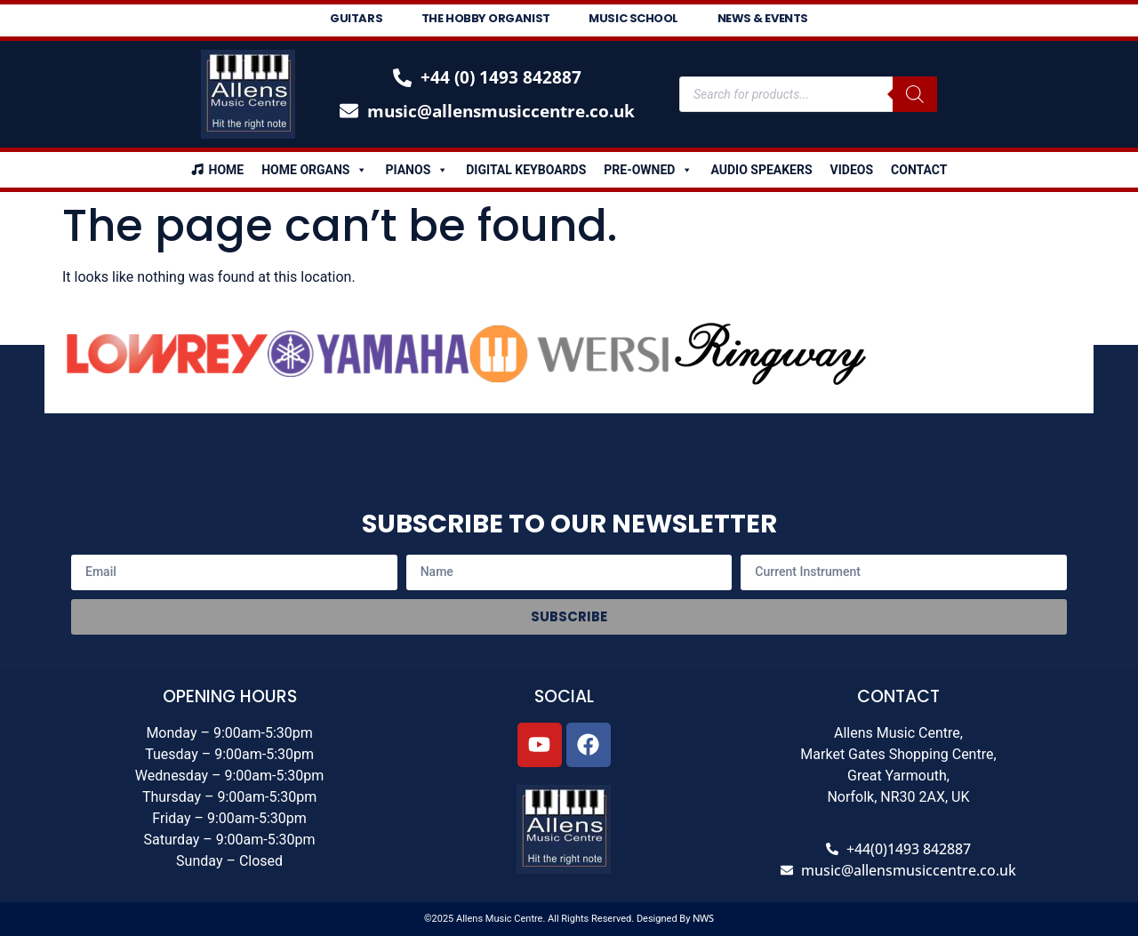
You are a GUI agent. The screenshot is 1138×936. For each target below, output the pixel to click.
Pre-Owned (648, 170)
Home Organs (314, 170)
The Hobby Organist (485, 18)
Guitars (356, 18)
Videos (852, 170)
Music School (634, 18)
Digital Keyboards (526, 170)
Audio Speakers (761, 170)
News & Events (762, 18)
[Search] (915, 94)
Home (226, 170)
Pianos (416, 170)
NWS (703, 917)
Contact (919, 170)
